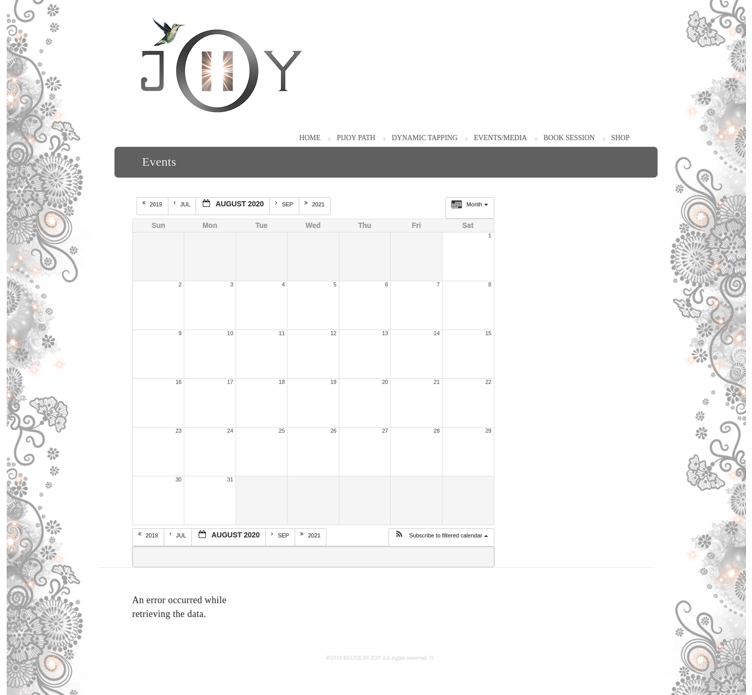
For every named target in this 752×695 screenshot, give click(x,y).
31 (230, 479)
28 (437, 431)
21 (437, 382)
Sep (285, 203)
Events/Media (500, 138)
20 (385, 382)
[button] (441, 537)
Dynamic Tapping (424, 138)
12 (334, 333)
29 (488, 431)
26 (334, 431)
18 (282, 382)
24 (230, 431)
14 (437, 333)
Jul (182, 203)
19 (334, 382)
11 (282, 333)
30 (179, 479)
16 (179, 382)
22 (488, 382)
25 (282, 431)
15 (488, 333)
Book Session (569, 138)
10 (230, 333)
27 (385, 431)
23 (179, 431)
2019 (153, 203)
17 (230, 382)
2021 (315, 203)
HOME (309, 138)
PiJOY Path (356, 138)
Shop (620, 138)
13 (385, 333)
